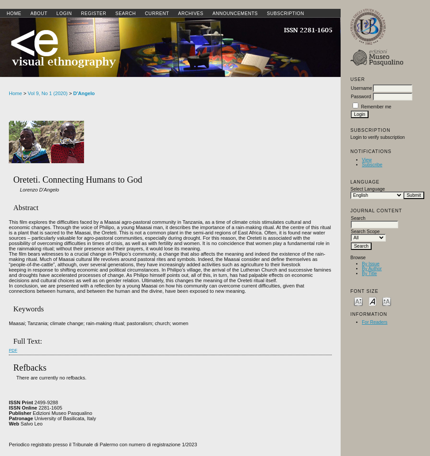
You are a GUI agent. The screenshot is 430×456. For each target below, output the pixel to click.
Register (93, 13)
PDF (13, 350)
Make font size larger (386, 301)
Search (125, 13)
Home (14, 13)
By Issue (371, 263)
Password (361, 96)
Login (64, 13)
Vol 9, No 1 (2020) (48, 93)
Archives (190, 13)
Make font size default (372, 301)
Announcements (235, 13)
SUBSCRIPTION (285, 13)
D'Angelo (84, 93)
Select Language (367, 189)
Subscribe (372, 164)
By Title (369, 273)
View (367, 159)
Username (361, 88)
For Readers (375, 322)
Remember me (376, 106)
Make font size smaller (358, 301)
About (39, 13)
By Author (372, 268)
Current (157, 13)
